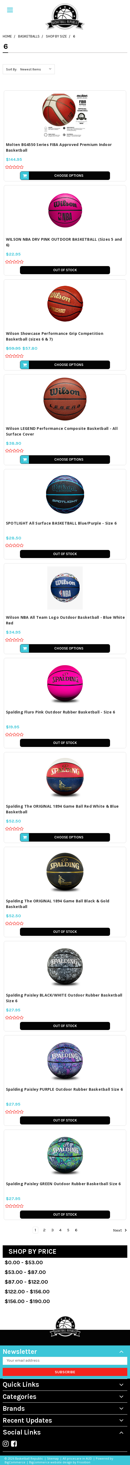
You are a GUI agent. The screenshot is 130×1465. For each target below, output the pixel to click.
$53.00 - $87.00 (25, 1272)
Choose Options (68, 176)
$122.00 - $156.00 (27, 1292)
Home (7, 36)
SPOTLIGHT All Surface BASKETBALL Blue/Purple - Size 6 (61, 523)
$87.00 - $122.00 (26, 1282)
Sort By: (11, 69)
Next (120, 1230)
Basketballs (29, 36)
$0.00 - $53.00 (24, 1262)
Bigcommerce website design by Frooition (59, 1462)
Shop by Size (56, 36)
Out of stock (65, 270)
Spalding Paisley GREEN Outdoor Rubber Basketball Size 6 (63, 1183)
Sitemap (53, 1458)
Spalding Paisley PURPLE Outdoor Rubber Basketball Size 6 (64, 1089)
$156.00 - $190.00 (27, 1301)
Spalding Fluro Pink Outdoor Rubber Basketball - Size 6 (60, 712)
